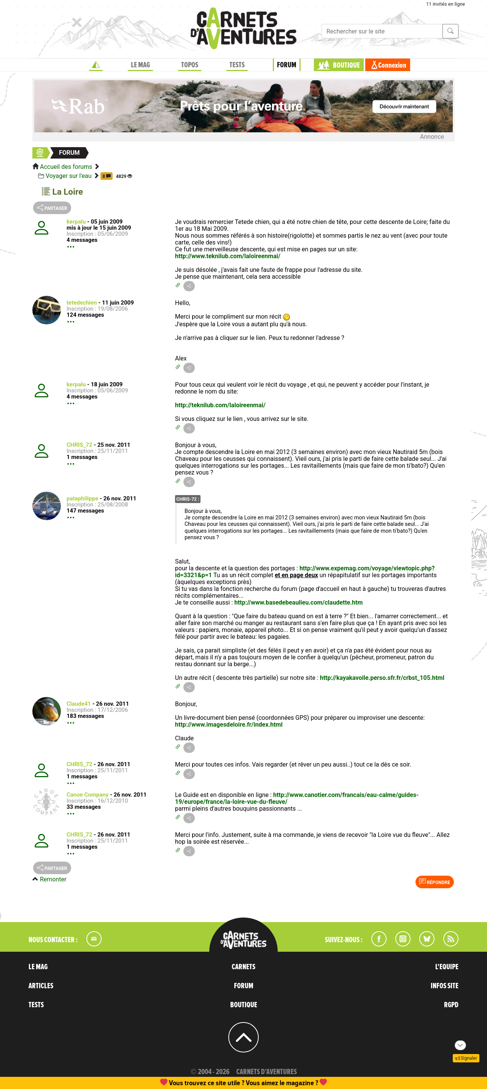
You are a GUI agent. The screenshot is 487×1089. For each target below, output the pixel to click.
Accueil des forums (66, 166)
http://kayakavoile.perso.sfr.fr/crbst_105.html (382, 677)
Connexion (392, 65)
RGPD (451, 1005)
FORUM (286, 65)
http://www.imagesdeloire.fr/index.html (229, 724)
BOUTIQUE (346, 65)
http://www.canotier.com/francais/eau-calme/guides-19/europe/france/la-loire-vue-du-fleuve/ (297, 798)
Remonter (53, 879)
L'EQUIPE (446, 967)
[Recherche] (382, 31)
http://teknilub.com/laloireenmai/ (220, 405)
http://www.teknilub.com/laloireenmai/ (227, 256)
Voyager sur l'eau (69, 175)
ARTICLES (41, 986)
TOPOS (189, 65)
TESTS (237, 65)
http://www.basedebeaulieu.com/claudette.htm (298, 602)
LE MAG (140, 65)
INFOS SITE (444, 986)
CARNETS (243, 967)
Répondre (434, 882)
